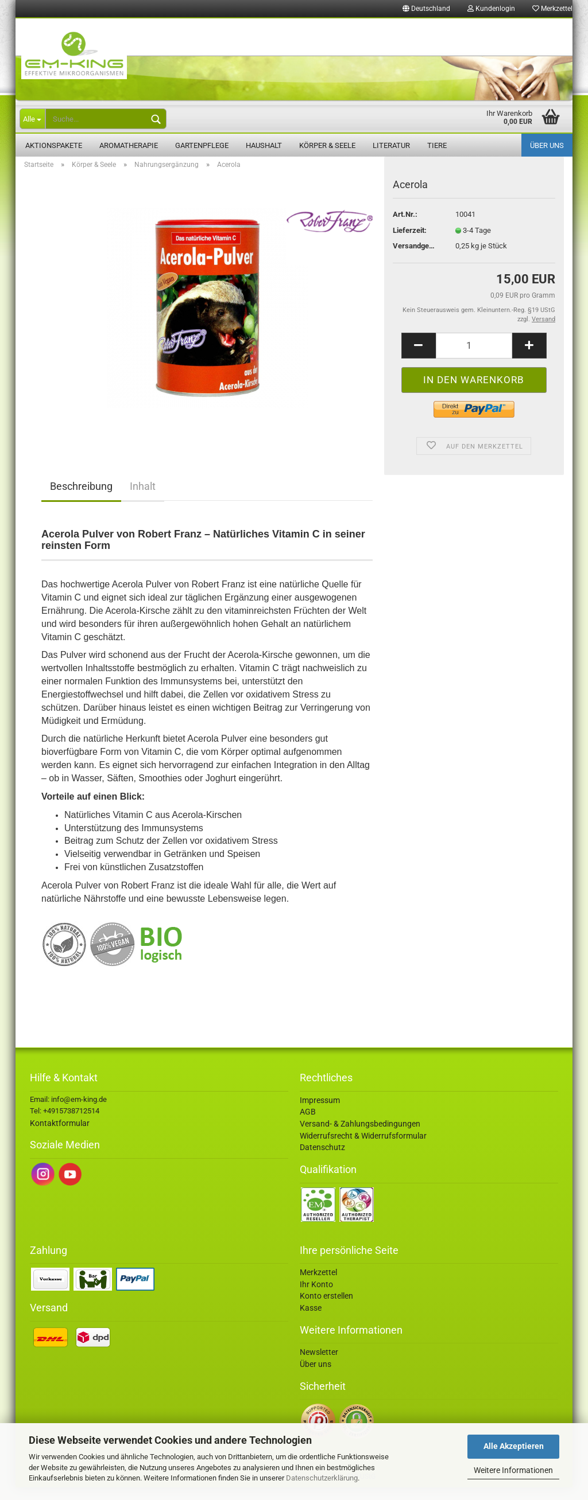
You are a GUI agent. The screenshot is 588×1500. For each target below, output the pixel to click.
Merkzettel (552, 9)
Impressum (320, 1112)
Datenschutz (322, 1159)
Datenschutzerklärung (322, 1478)
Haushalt (264, 145)
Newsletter (319, 1364)
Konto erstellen (326, 1308)
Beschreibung (81, 499)
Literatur (391, 145)
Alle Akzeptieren (513, 1446)
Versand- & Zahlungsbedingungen (360, 1136)
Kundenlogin (491, 9)
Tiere (437, 145)
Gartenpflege (202, 145)
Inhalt (143, 499)
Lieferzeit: (410, 243)
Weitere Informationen (513, 1470)
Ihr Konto (316, 1297)
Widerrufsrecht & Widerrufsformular (363, 1148)
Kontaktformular (60, 1135)
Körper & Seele (327, 145)
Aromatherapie (128, 145)
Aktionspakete (53, 145)
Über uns (547, 145)
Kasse (311, 1320)
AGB (308, 1124)
